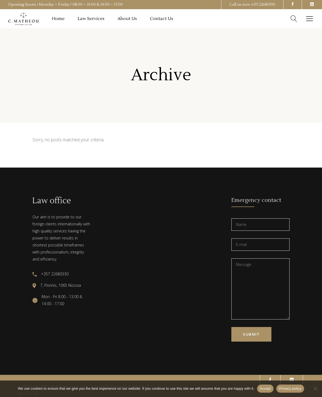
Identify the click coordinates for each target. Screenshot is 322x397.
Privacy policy (290, 388)
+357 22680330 (263, 4)
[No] (315, 388)
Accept (265, 388)
